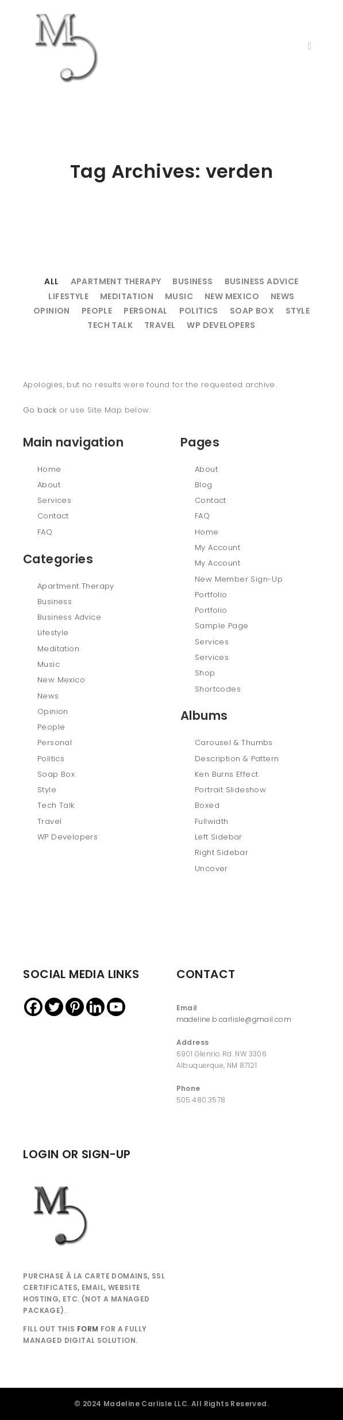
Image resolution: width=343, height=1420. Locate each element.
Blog (204, 484)
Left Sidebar (218, 836)
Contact (53, 515)
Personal (145, 310)
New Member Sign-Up (239, 579)
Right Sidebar (221, 852)
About (48, 484)
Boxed (207, 805)
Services (54, 500)
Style (298, 310)
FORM (88, 1329)
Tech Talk (110, 325)
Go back (40, 409)
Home (49, 469)
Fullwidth (212, 821)
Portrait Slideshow (230, 789)
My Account (217, 547)
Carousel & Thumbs (234, 742)
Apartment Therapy (116, 281)
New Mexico (232, 296)
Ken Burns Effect (226, 774)
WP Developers (221, 325)
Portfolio (211, 594)
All (51, 281)
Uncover (211, 868)
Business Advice (262, 281)
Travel (159, 325)
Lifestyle (68, 296)
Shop (205, 672)
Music (179, 296)
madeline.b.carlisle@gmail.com (234, 1019)
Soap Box (252, 310)
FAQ (44, 531)
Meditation (126, 296)
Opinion (51, 310)
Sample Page (221, 625)
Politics (198, 310)
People (97, 310)
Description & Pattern (237, 758)
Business (192, 281)
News (283, 296)
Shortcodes (218, 689)
